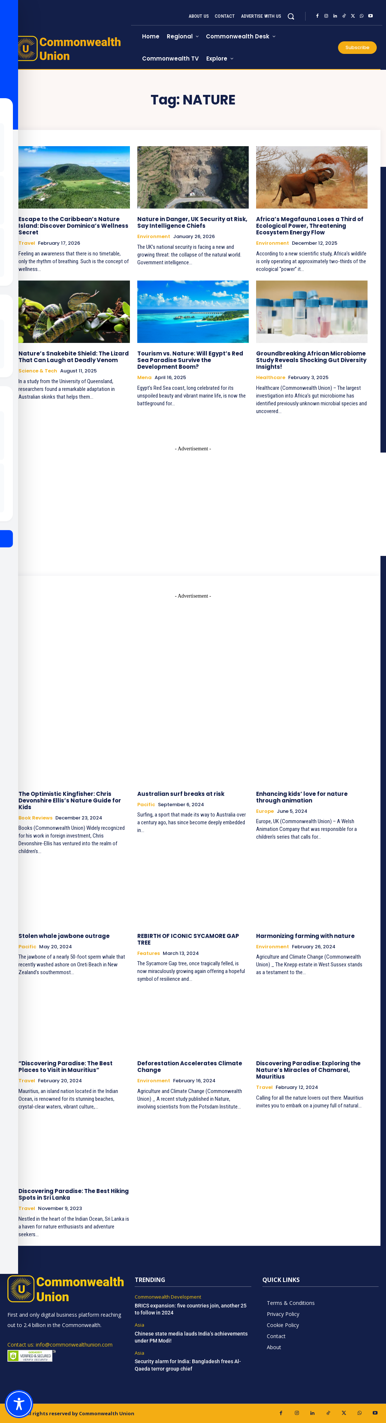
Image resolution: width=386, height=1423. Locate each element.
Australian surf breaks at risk (180, 794)
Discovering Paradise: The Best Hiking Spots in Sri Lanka (73, 1194)
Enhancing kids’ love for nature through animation (302, 797)
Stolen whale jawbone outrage (64, 935)
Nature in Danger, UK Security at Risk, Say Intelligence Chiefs (192, 222)
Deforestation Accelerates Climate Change (189, 1066)
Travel (26, 243)
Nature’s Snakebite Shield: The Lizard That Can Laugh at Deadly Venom (73, 357)
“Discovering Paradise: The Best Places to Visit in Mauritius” (65, 1066)
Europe (265, 811)
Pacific (146, 805)
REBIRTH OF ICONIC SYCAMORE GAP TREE (188, 939)
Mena (144, 378)
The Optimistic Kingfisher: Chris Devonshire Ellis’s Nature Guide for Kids (69, 800)
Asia (139, 1325)
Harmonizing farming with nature (305, 935)
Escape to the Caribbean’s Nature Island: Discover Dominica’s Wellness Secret (73, 225)
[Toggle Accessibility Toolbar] (19, 1404)
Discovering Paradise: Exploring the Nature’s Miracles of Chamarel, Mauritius (308, 1069)
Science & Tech (37, 371)
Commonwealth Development (168, 1297)
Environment (153, 237)
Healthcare (270, 378)
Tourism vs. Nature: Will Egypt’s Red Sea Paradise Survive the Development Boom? (190, 360)
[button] (291, 16)
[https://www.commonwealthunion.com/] (69, 48)
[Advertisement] (193, 651)
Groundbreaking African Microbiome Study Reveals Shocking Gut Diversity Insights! (311, 360)
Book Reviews (35, 818)
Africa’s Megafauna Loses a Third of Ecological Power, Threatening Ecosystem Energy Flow (309, 225)
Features (148, 953)
